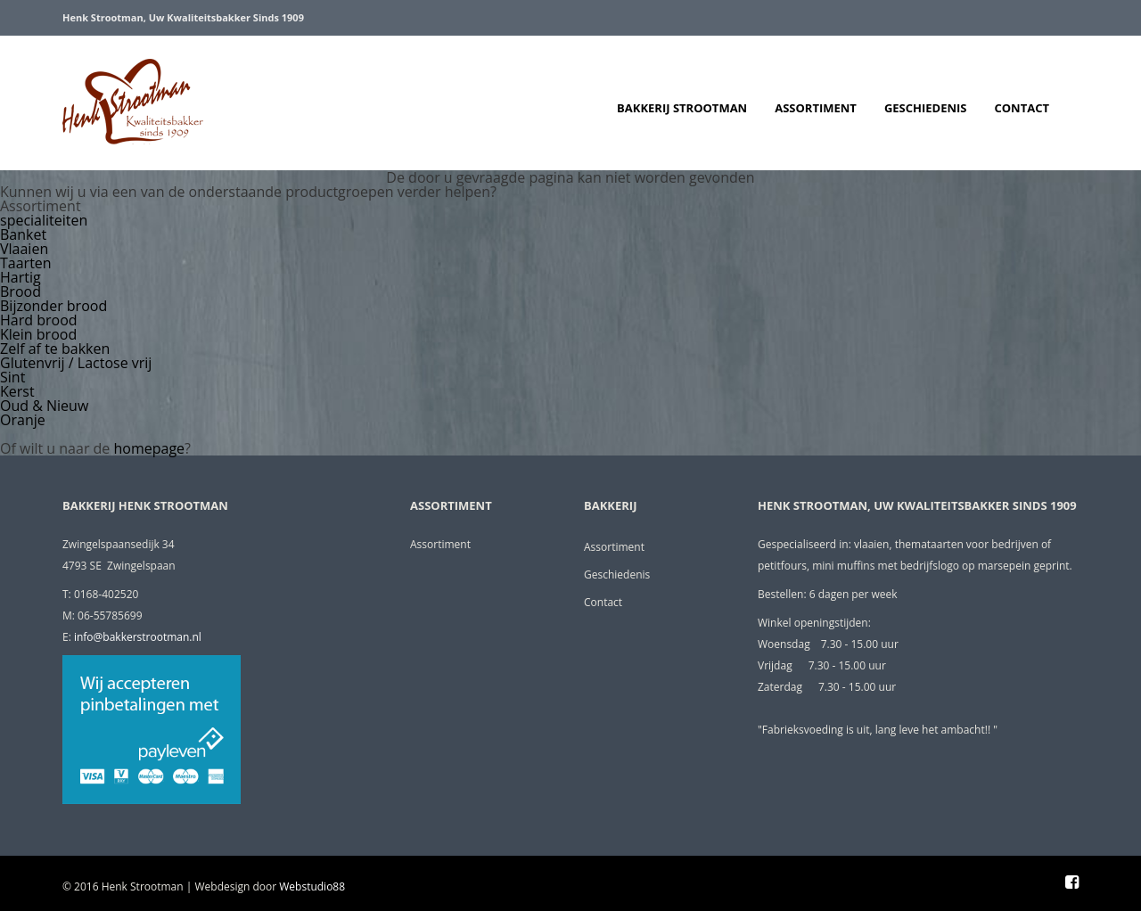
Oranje (22, 420)
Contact (1021, 108)
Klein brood (38, 334)
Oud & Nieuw (44, 405)
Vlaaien (24, 249)
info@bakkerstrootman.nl (137, 636)
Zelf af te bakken (55, 348)
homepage (149, 448)
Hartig (20, 277)
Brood (20, 291)
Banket (23, 234)
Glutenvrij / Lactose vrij (76, 363)
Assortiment (816, 108)
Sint (12, 377)
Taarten (26, 263)
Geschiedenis (925, 108)
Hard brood (39, 320)
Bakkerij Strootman (682, 108)
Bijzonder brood (53, 306)
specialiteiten (43, 220)
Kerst (17, 391)
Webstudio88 (312, 886)
